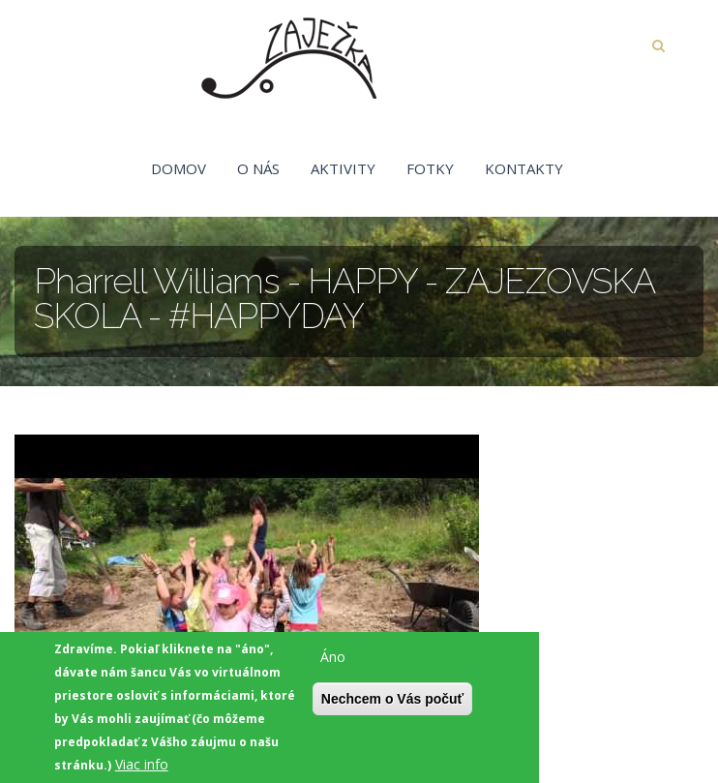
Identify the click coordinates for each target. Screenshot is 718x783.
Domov (178, 168)
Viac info (141, 767)
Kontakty (524, 168)
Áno (332, 659)
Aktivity (343, 168)
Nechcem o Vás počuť (392, 701)
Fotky (430, 168)
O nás (258, 168)
